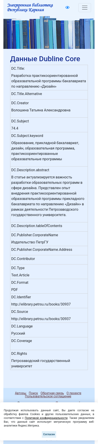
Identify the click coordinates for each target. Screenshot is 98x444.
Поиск (33, 393)
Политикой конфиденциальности (46, 418)
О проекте (74, 393)
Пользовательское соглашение (48, 396)
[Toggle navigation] (84, 7)
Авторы (20, 393)
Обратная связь (52, 393)
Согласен (49, 434)
